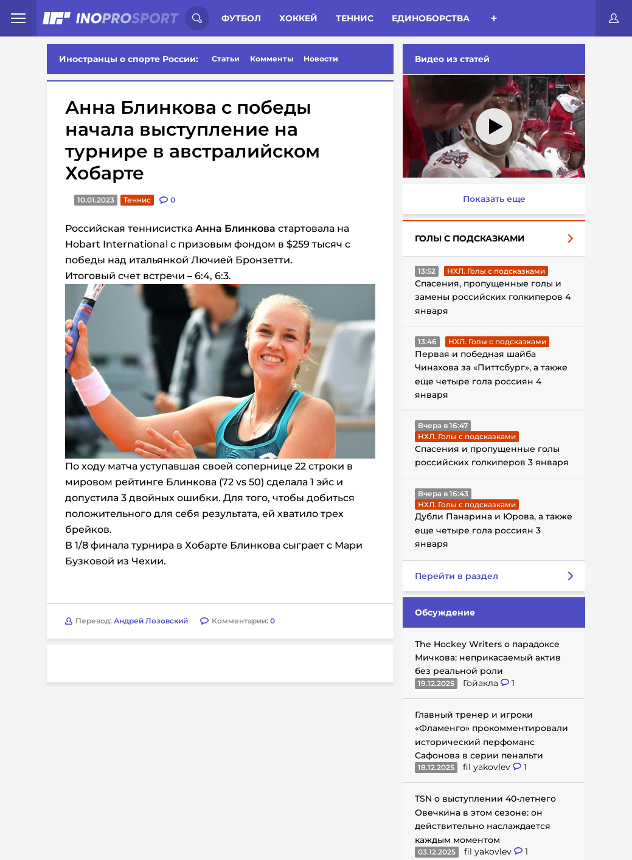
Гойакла (482, 683)
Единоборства (431, 18)
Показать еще (494, 198)
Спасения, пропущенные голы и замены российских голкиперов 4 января (493, 297)
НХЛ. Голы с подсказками (496, 271)
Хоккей (298, 18)
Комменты (272, 58)
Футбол (241, 18)
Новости (321, 58)
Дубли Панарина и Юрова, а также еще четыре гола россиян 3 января (493, 530)
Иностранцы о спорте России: (128, 59)
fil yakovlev (488, 766)
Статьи (226, 58)
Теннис (354, 18)
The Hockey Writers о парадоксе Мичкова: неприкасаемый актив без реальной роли (488, 658)
